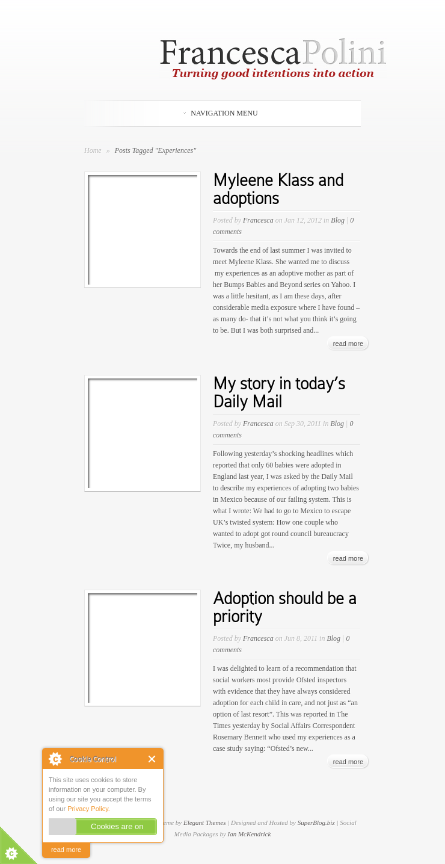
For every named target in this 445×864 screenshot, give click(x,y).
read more (66, 849)
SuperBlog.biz (316, 822)
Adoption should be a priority (285, 607)
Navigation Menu (220, 113)
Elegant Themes (204, 822)
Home (93, 150)
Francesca (258, 220)
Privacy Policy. (88, 808)
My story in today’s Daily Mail (279, 392)
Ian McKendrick (249, 834)
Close (152, 759)
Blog (338, 220)
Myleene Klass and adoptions (278, 189)
